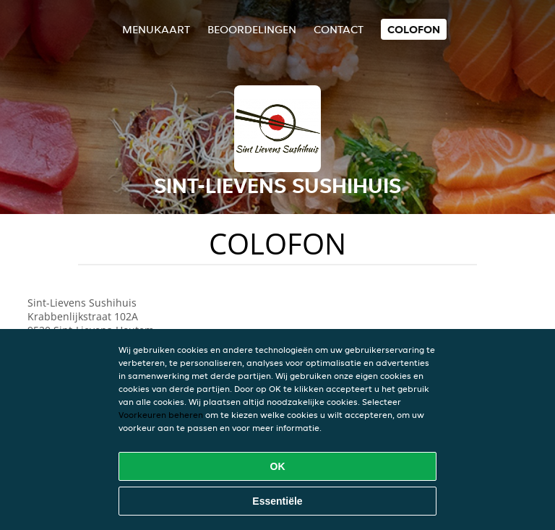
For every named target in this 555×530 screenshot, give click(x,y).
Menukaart (156, 29)
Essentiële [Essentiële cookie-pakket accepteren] (277, 501)
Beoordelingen (251, 29)
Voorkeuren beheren (161, 414)
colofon (413, 29)
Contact (338, 29)
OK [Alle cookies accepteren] (277, 466)
